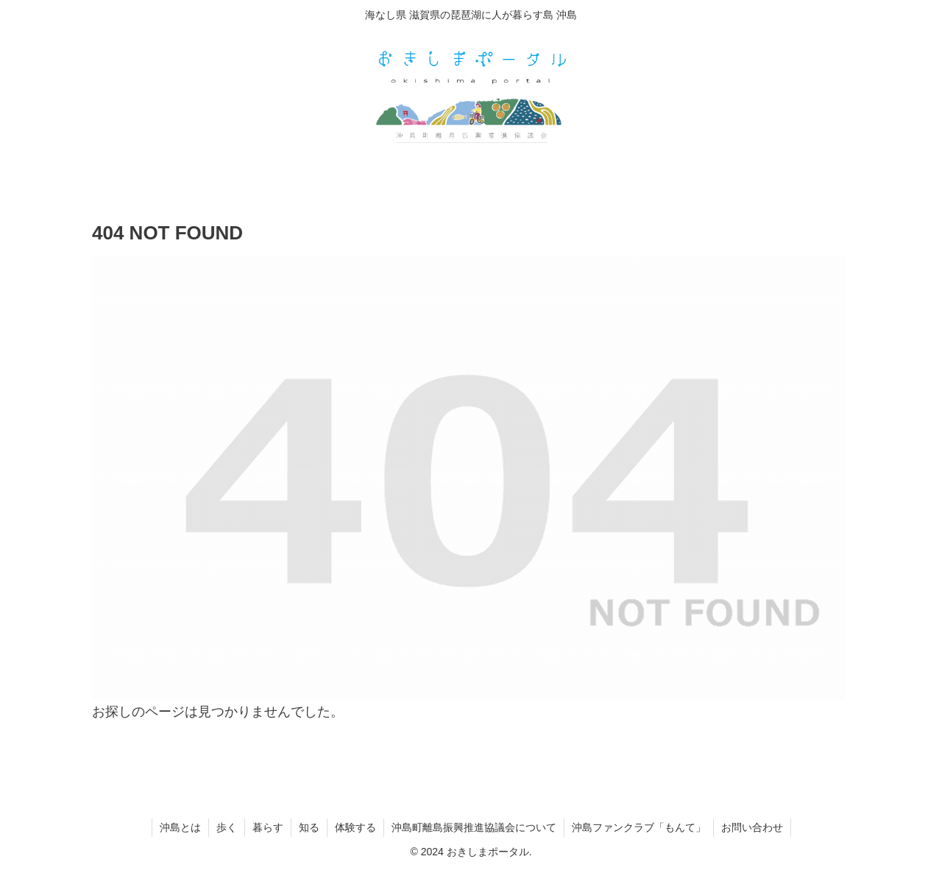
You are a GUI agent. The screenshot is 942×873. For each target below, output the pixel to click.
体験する (355, 827)
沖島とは (180, 827)
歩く (226, 827)
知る (309, 827)
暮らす (267, 827)
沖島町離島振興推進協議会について (474, 827)
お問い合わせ (752, 827)
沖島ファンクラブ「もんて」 (639, 827)
